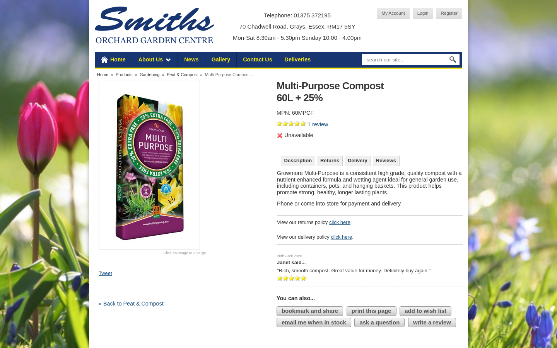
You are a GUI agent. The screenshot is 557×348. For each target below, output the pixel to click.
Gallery (221, 59)
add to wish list (425, 310)
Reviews (386, 160)
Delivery (357, 160)
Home (118, 59)
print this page (371, 310)
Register (449, 12)
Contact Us (257, 59)
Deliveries (298, 59)
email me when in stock (314, 322)
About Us (150, 59)
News (191, 59)
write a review (432, 322)
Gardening (150, 74)
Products (124, 74)
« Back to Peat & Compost (131, 303)
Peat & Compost (182, 74)
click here (339, 222)
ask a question (379, 322)
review (318, 124)
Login (423, 12)
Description (298, 160)
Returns (329, 160)
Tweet (105, 273)
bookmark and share (310, 310)
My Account (393, 12)
